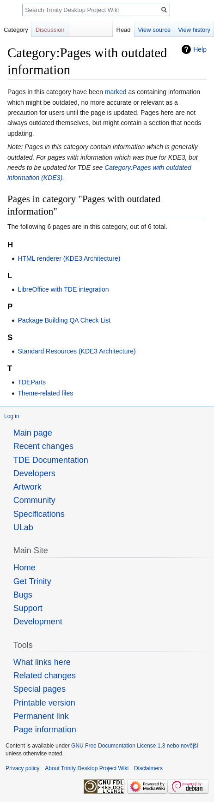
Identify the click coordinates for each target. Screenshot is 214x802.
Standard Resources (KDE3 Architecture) (76, 351)
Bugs (22, 594)
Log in (11, 416)
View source (154, 29)
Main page (32, 432)
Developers (34, 473)
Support (28, 608)
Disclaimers (148, 768)
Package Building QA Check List (64, 320)
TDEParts (32, 382)
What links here (42, 662)
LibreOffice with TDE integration (63, 289)
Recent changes (43, 446)
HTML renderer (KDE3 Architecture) (69, 258)
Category (16, 29)
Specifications (39, 514)
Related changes (44, 675)
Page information (44, 729)
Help (200, 49)
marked (116, 92)
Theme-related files (45, 393)
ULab (23, 527)
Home (24, 567)
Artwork (27, 486)
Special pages (39, 689)
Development (37, 621)
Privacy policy (22, 768)
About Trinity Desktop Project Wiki (86, 768)
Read (123, 29)
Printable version (44, 702)
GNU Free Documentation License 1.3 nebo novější (134, 745)
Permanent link (41, 716)
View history (194, 29)
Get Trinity (32, 581)
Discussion (50, 29)
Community (34, 500)
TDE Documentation (50, 460)
